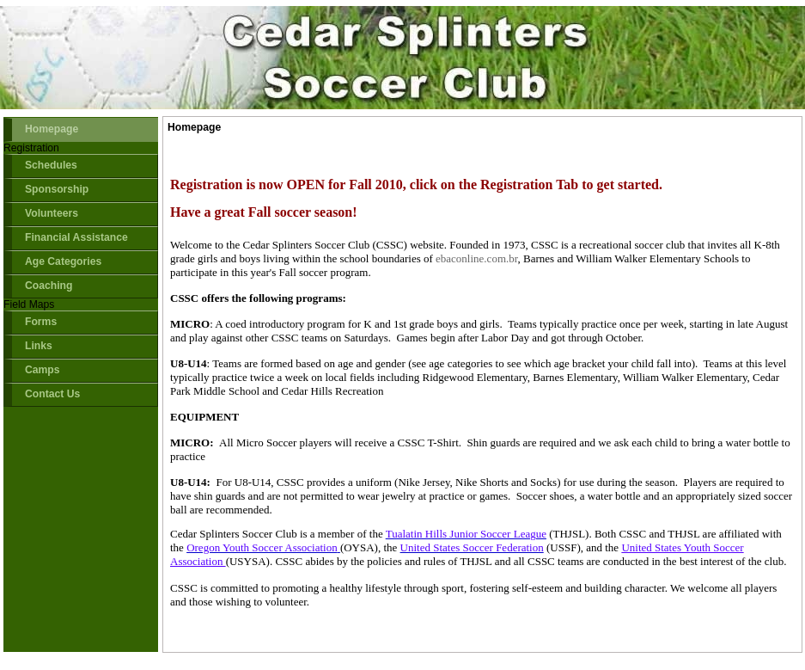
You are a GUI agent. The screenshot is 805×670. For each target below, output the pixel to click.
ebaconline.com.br (477, 258)
